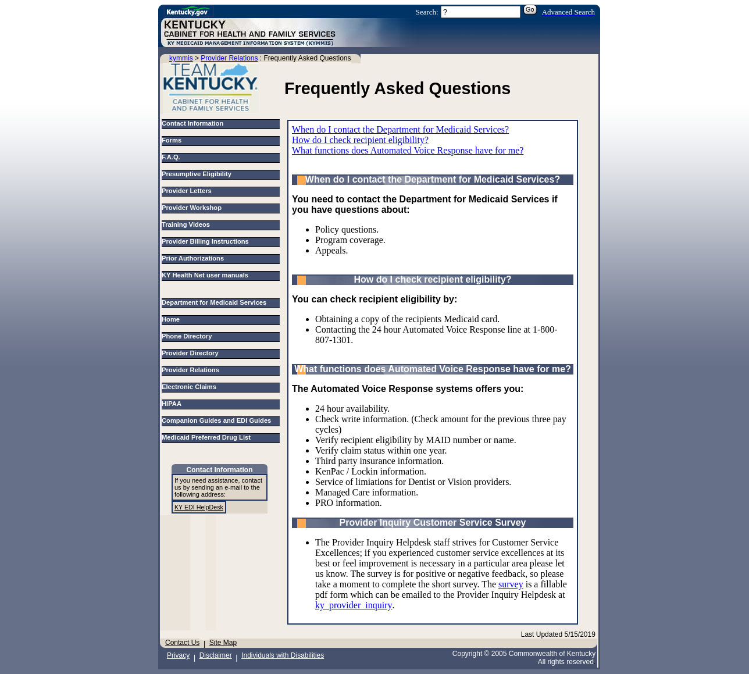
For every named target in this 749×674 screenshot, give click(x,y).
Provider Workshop (192, 207)
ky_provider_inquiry (353, 605)
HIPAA (173, 403)
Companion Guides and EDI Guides (218, 420)
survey (510, 584)
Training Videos (186, 224)
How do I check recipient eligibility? (360, 140)
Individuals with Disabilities (282, 655)
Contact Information (192, 123)
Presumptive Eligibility (196, 173)
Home (172, 319)
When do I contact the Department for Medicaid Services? (400, 129)
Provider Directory (192, 353)
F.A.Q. (171, 157)
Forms (171, 140)
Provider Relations (229, 58)
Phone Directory (189, 336)
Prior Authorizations (193, 258)
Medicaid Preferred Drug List (208, 437)
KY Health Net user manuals (205, 275)
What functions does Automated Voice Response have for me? (407, 150)
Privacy (178, 655)
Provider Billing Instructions (205, 241)
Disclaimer (215, 655)
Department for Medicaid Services (216, 302)
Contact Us (182, 643)
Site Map (223, 643)
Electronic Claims (191, 386)
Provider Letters (187, 190)
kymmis (181, 58)
